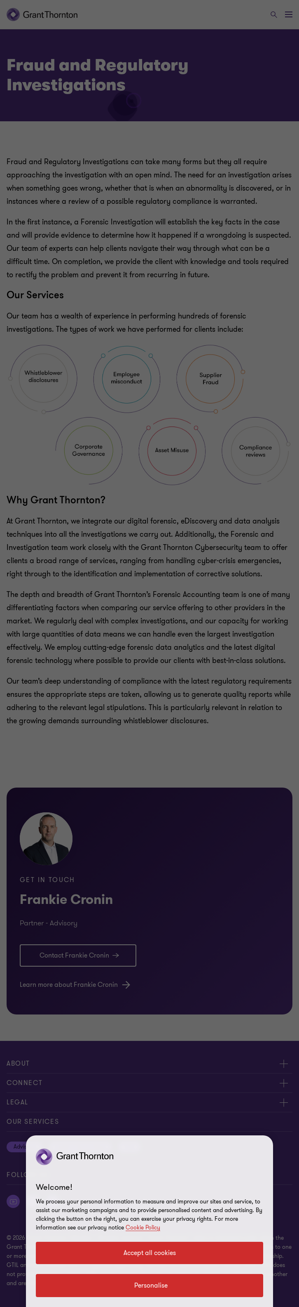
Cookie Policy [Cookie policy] (143, 1228)
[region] (149, 1221)
